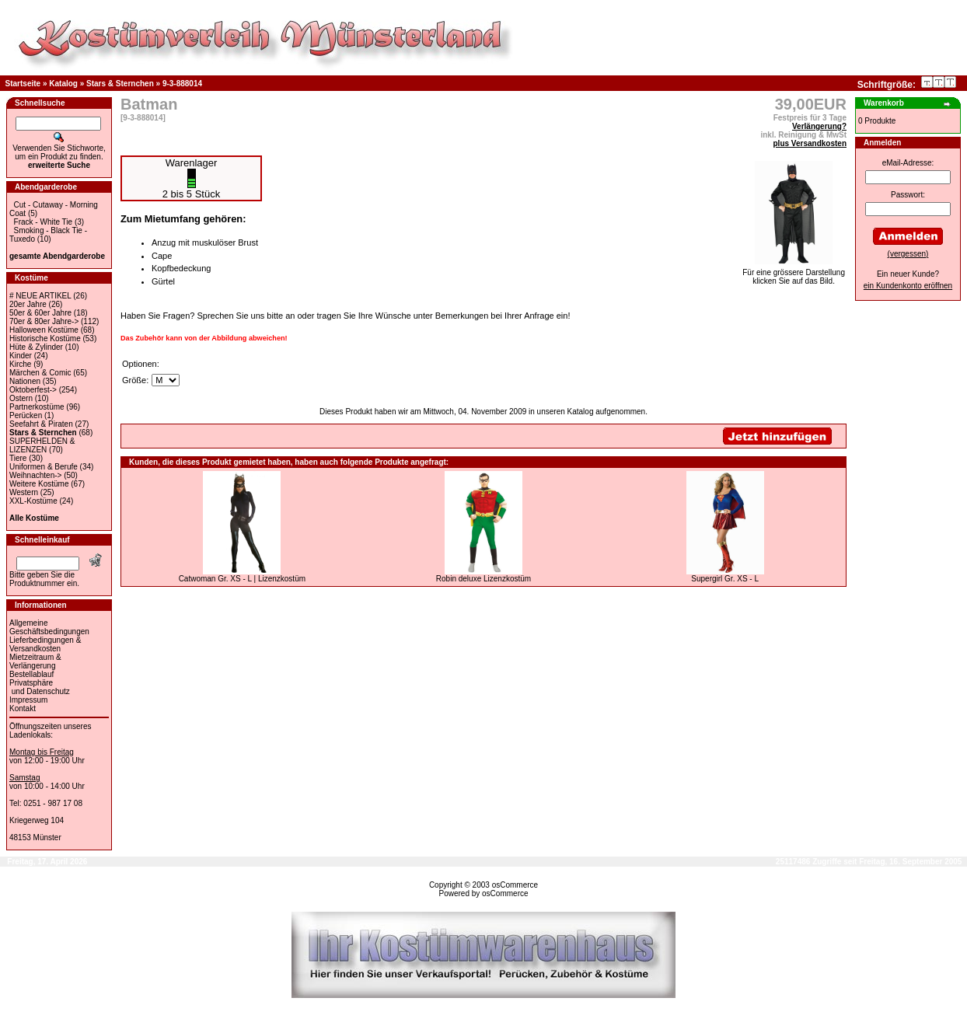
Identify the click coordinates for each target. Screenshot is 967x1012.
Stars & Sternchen (120, 83)
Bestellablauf (31, 674)
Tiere (17, 458)
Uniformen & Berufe (43, 466)
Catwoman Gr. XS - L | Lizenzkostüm (242, 578)
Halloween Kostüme (44, 330)
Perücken (25, 415)
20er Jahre (28, 304)
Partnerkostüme (37, 407)
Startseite (23, 83)
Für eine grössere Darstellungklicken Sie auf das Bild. (793, 273)
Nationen (24, 381)
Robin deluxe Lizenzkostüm (483, 578)
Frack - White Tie (43, 222)
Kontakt (22, 708)
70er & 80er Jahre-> (44, 321)
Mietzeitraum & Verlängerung (35, 661)
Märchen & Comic (40, 372)
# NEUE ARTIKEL (40, 295)
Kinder (20, 355)
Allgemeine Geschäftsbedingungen (49, 627)
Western (23, 492)
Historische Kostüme (45, 338)
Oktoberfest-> (33, 390)
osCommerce (515, 885)
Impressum (28, 700)
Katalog (63, 83)
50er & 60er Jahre (40, 313)
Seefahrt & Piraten (41, 424)
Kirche (20, 364)
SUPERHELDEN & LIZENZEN (42, 445)
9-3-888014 (182, 83)
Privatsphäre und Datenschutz (39, 687)
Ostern (21, 398)
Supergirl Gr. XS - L (725, 578)
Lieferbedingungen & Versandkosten (45, 644)
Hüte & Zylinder (36, 347)
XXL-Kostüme (33, 501)
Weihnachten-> (35, 475)
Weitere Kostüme (39, 484)
